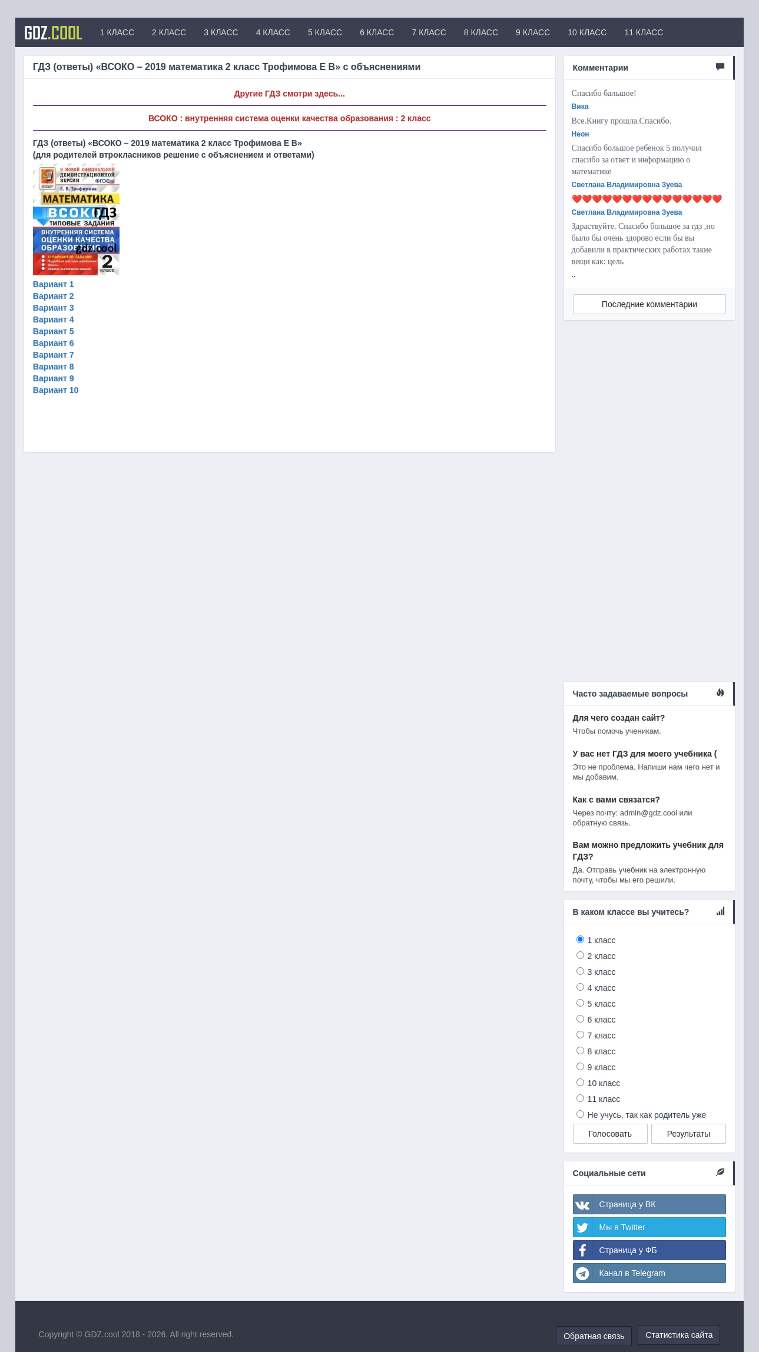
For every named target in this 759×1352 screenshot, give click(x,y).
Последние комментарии (649, 304)
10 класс (604, 1083)
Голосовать (610, 1133)
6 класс (602, 1019)
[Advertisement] (649, 505)
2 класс (602, 956)
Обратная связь (594, 1336)
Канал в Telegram (619, 1273)
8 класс (602, 1051)
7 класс (602, 1035)
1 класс (602, 940)
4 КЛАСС (273, 32)
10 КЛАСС (587, 32)
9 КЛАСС (533, 32)
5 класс (602, 1003)
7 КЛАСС (429, 32)
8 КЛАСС (481, 32)
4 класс (602, 988)
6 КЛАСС (377, 32)
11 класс (604, 1099)
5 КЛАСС (325, 32)
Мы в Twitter (609, 1227)
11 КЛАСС (643, 32)
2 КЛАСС (169, 32)
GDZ (53, 32)
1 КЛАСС (117, 32)
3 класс (602, 972)
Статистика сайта (678, 1335)
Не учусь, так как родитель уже (647, 1115)
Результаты (689, 1133)
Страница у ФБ (615, 1250)
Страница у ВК (615, 1204)
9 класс (602, 1067)
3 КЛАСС (221, 32)
